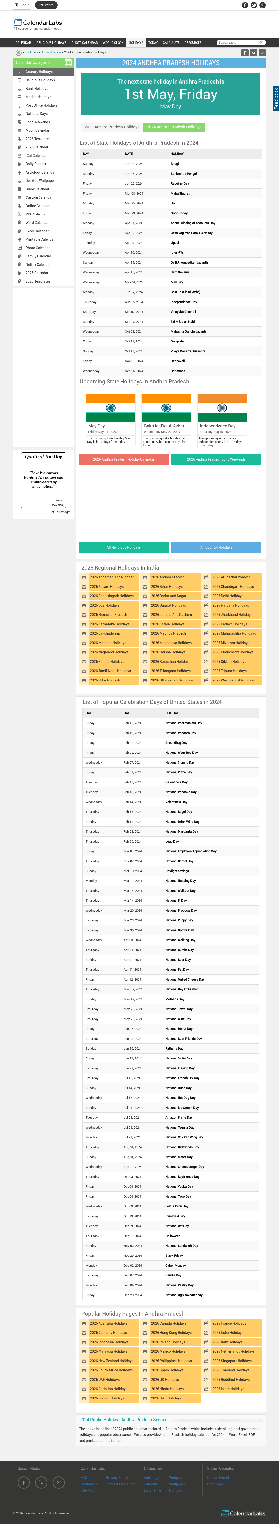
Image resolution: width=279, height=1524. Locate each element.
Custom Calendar (39, 197)
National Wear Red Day (181, 752)
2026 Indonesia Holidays (109, 1342)
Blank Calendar (37, 189)
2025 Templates (38, 281)
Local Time (152, 1490)
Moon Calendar (37, 130)
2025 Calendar (37, 273)
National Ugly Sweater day (184, 1295)
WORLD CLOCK (113, 43)
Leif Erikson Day (176, 1206)
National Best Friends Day (183, 1038)
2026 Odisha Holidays (168, 652)
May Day (177, 282)
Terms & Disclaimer (121, 1484)
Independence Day (184, 302)
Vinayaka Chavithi (183, 312)
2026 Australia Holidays (108, 1323)
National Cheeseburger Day (184, 1167)
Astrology (151, 1478)
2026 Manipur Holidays (108, 643)
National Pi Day (176, 900)
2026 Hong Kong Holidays (171, 1333)
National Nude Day (178, 1088)
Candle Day (173, 1275)
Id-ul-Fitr (177, 252)
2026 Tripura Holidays (229, 671)
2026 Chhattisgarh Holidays (112, 596)
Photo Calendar (38, 248)
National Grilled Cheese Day (185, 979)
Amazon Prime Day (179, 1117)
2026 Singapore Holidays (232, 1361)
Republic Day (180, 183)
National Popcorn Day (180, 733)
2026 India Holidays (227, 1333)
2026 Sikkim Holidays (229, 661)
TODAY (153, 43)
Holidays (32, 52)
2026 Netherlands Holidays (233, 1351)
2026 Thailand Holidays (230, 1370)
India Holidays (51, 52)
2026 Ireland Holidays (168, 1342)
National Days (37, 114)
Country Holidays (39, 72)
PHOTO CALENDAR (85, 43)
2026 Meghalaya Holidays (171, 643)
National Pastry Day (179, 1285)
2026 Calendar (37, 147)
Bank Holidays (37, 88)
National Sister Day (179, 1157)
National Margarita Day (181, 831)
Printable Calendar (40, 239)
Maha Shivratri (181, 193)
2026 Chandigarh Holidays (233, 587)
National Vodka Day (179, 1186)
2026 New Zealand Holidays (111, 1361)
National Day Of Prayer (181, 989)
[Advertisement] (43, 367)
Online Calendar (38, 206)
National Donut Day (179, 1029)
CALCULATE (171, 43)
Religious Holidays (40, 80)
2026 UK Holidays (165, 1379)
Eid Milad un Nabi (183, 321)
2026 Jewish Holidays (107, 1398)
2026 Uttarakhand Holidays (172, 680)
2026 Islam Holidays (228, 1389)
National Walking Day (180, 940)
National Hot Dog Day (180, 1098)
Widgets (175, 1478)
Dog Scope (215, 1484)
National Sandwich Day (181, 1246)
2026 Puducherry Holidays (232, 652)
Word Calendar (37, 223)
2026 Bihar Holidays (167, 587)
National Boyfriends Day (182, 1177)
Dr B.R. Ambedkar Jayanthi (189, 262)
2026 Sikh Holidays (166, 1398)
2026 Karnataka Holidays (109, 624)
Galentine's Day (176, 782)
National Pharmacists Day (183, 723)
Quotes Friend (218, 1478)
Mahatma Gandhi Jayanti (188, 331)
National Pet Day (177, 969)
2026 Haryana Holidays (230, 605)
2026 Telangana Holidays (171, 671)
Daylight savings (177, 871)
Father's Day (174, 1048)
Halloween (172, 1236)
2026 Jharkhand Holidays (232, 615)
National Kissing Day (180, 1068)
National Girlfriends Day (182, 1147)
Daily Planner (36, 164)
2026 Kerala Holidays (167, 624)
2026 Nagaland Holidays (109, 652)
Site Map (88, 1490)
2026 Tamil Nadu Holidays (110, 671)
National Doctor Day (179, 930)
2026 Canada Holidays (168, 1323)
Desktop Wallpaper (40, 181)
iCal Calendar (36, 156)
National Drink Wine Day (182, 822)
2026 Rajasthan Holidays (170, 661)
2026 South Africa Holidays (111, 1370)
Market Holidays (38, 97)
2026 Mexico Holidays (168, 1351)
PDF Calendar (36, 214)
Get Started (46, 5)
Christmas (178, 371)
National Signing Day (180, 762)
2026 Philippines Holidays (171, 1361)
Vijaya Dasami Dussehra (188, 351)
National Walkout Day (180, 891)
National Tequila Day (179, 1127)
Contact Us (89, 1484)
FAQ (84, 1478)
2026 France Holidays (229, 1323)
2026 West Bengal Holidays (233, 680)
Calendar (151, 1484)
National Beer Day (178, 960)
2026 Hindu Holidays (167, 1389)
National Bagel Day (178, 812)
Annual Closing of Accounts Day (193, 223)
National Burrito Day (179, 950)
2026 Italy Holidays (227, 1342)
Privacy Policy (117, 1478)
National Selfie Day (178, 1058)
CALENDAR (23, 43)
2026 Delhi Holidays (227, 596)
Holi (173, 203)
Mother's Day (174, 999)
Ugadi (175, 243)
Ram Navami (180, 272)
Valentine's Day (176, 802)
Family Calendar (38, 256)
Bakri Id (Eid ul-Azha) (185, 292)
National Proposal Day (181, 910)
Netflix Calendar (38, 265)
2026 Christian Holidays (108, 1389)
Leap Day (172, 841)
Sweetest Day (175, 1216)
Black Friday (174, 1255)
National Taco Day (178, 1196)
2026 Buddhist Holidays (231, 1379)
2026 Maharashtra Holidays (234, 633)
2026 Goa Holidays (104, 605)
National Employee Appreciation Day (191, 851)
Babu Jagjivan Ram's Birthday (192, 233)
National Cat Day (177, 1226)
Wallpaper (177, 1484)
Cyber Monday (175, 1265)
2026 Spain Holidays (167, 1370)
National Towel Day (179, 1009)
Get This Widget (60, 512)
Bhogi (175, 164)
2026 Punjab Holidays (107, 661)
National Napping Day (180, 881)
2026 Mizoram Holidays (230, 643)
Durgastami (179, 341)
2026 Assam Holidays (107, 587)
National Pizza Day (178, 772)
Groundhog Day (176, 743)
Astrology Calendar (41, 172)
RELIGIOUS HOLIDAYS (51, 43)
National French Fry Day (182, 1078)
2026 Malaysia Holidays (108, 1351)
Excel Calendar (37, 231)
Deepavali (178, 361)
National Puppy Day (179, 920)
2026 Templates (38, 139)
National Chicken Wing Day (184, 1137)
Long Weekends (38, 122)
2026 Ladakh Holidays (229, 624)
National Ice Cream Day (182, 1108)
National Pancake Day (181, 792)
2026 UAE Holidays (105, 1379)
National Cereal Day (179, 861)
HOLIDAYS (136, 43)
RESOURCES (193, 43)
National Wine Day (178, 1019)
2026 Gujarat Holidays (168, 605)
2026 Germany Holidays (108, 1333)
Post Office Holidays (41, 105)
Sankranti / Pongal (184, 174)
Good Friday (179, 213)
